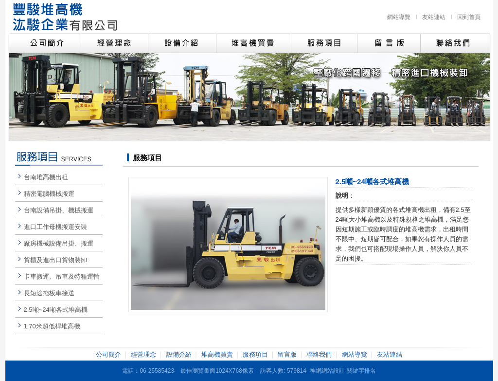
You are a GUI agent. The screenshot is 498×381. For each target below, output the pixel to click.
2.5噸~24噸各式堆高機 (56, 309)
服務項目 (255, 354)
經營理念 (143, 354)
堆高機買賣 (217, 354)
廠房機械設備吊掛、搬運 (58, 243)
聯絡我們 (319, 354)
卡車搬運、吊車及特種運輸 (62, 276)
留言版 (287, 354)
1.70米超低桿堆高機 (52, 326)
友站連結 (433, 17)
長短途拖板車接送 (49, 293)
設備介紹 (179, 354)
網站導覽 (398, 17)
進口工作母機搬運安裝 (55, 226)
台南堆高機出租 (46, 177)
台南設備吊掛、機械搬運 (58, 210)
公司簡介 (108, 354)
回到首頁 (468, 17)
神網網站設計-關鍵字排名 (343, 370)
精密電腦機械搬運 (49, 193)
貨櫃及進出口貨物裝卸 (55, 260)
